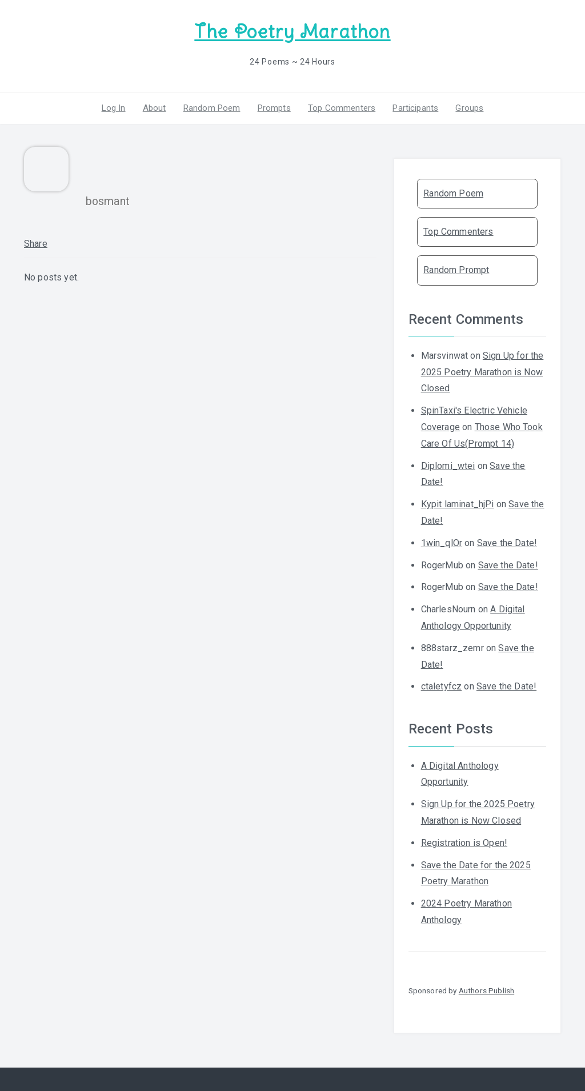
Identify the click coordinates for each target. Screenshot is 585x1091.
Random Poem (212, 108)
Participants (415, 108)
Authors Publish (486, 990)
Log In (114, 108)
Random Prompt (456, 269)
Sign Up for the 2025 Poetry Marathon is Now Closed (482, 372)
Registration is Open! (464, 842)
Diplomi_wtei (448, 465)
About (154, 108)
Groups (469, 108)
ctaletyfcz (441, 686)
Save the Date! (507, 543)
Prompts (274, 108)
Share (35, 243)
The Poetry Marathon (292, 31)
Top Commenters (341, 108)
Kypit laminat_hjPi (457, 504)
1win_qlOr (441, 543)
